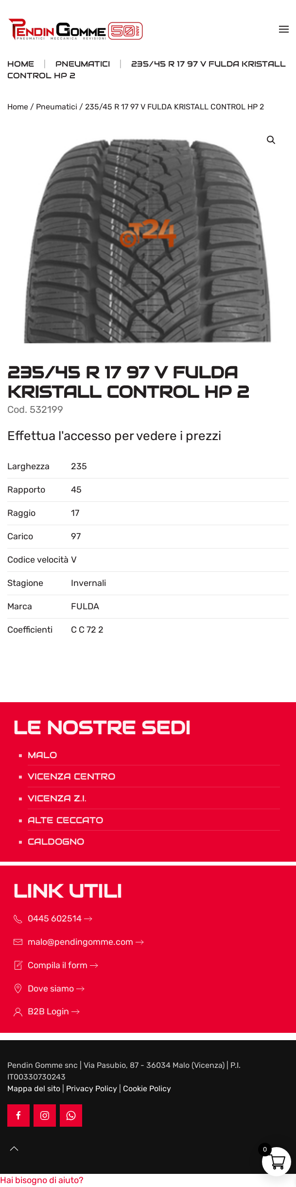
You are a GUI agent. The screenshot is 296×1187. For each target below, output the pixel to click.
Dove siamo (39, 988)
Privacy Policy (91, 1088)
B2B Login (37, 1011)
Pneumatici (56, 106)
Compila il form (46, 965)
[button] (284, 29)
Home (17, 106)
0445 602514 (43, 918)
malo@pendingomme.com (69, 942)
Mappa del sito (33, 1088)
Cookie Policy (147, 1088)
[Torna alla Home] (76, 29)
